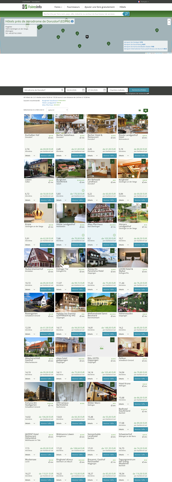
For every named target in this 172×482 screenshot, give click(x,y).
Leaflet (148, 53)
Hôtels (123, 7)
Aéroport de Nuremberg (134, 44)
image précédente (25, 124)
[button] (86, 35)
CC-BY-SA (169, 53)
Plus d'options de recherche (136, 93)
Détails (30, 156)
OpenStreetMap (158, 53)
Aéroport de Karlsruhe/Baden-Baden (139, 47)
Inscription (36, 2)
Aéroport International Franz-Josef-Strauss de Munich (145, 49)
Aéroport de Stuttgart (133, 42)
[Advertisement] (86, 70)
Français (145, 2)
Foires (58, 7)
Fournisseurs (73, 7)
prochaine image (53, 124)
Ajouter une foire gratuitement (100, 7)
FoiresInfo (33, 7)
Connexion (26, 2)
